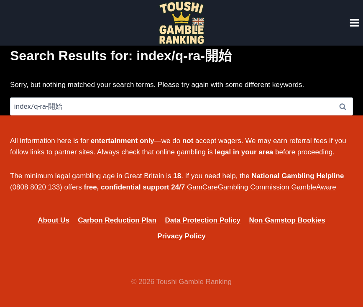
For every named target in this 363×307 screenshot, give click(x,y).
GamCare (202, 187)
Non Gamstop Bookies (287, 220)
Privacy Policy (181, 236)
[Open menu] (354, 22)
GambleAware (313, 187)
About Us (53, 220)
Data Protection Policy (202, 220)
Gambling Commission (253, 187)
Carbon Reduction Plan (117, 220)
